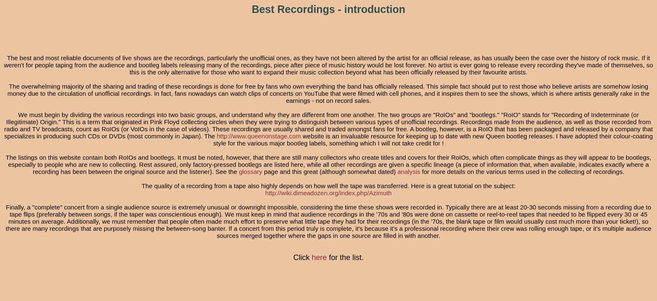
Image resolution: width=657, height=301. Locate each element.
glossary (250, 171)
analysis (409, 171)
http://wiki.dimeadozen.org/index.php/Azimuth (328, 192)
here (319, 257)
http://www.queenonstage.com (259, 136)
